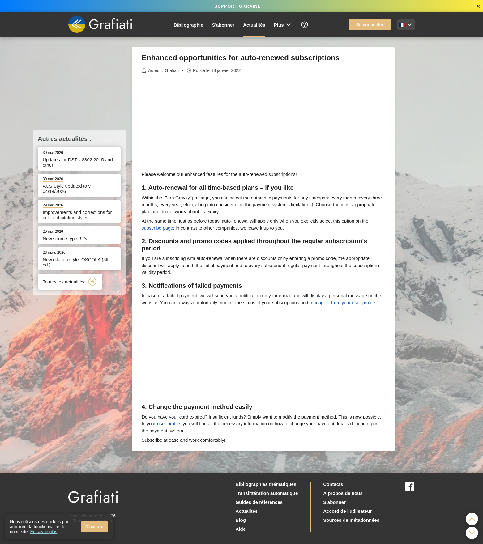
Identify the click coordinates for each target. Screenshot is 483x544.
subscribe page (157, 228)
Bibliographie (188, 25)
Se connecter (369, 24)
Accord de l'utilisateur (347, 511)
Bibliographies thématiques (266, 484)
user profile (168, 423)
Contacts (333, 484)
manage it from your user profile (342, 302)
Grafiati (172, 70)
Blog (241, 520)
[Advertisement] (425, 139)
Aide (241, 529)
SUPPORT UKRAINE (237, 6)
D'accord (94, 526)
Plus (283, 25)
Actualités (254, 25)
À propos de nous (343, 493)
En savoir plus (43, 531)
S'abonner (223, 25)
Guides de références (259, 502)
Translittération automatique (267, 493)
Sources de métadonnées (351, 520)
